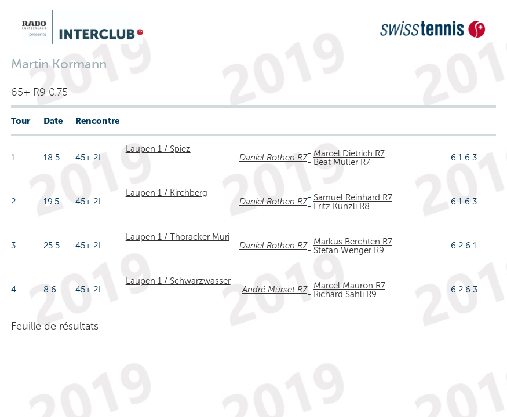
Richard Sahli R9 (345, 294)
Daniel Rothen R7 (273, 157)
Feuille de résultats (55, 326)
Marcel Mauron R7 (349, 285)
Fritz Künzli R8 (341, 206)
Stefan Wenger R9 (348, 250)
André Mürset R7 (274, 289)
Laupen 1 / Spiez (158, 148)
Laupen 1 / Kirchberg (166, 192)
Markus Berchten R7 (352, 241)
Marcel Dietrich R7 (349, 153)
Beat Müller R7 (341, 162)
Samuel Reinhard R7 (352, 197)
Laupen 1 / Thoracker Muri (177, 237)
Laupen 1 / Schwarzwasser (178, 281)
